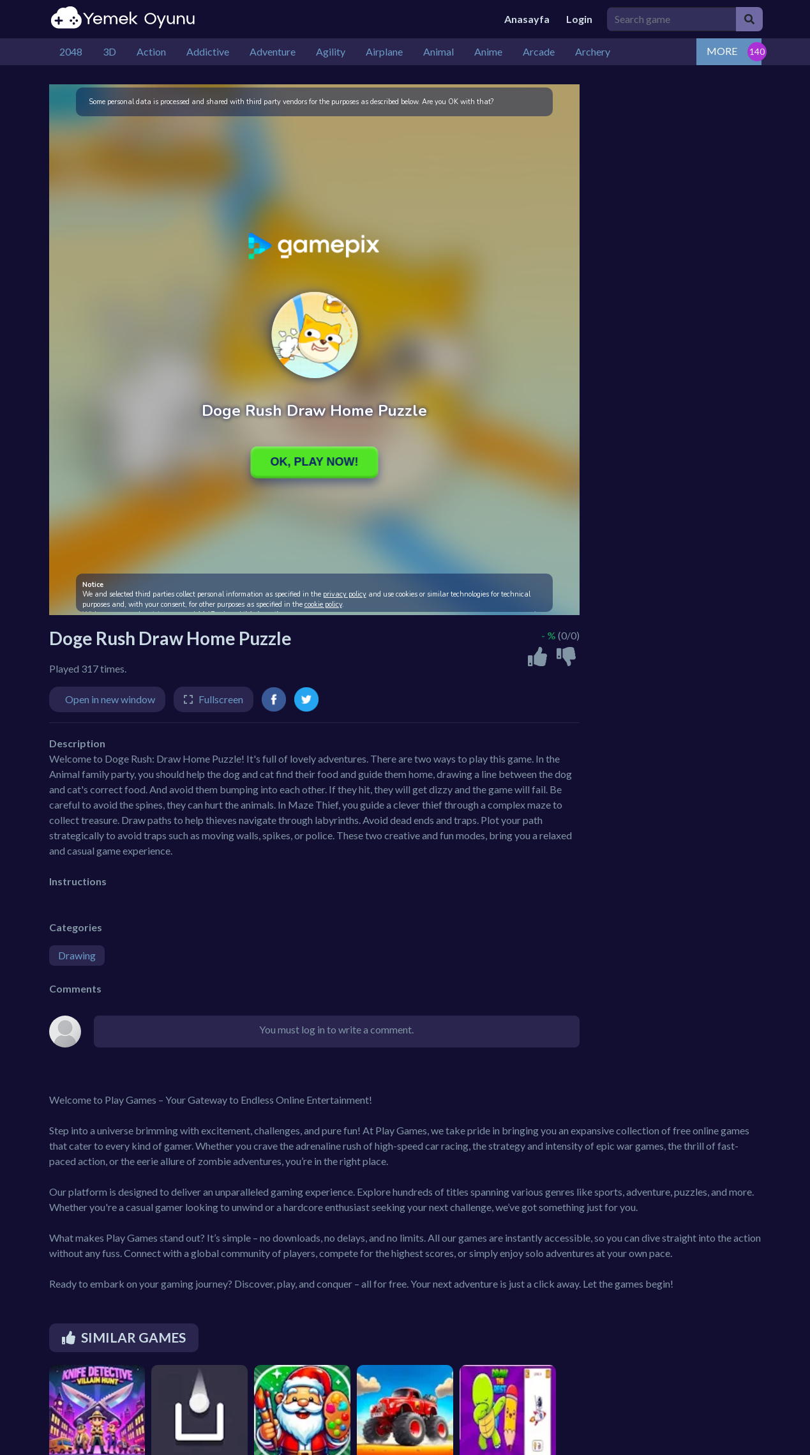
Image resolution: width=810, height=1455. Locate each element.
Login (579, 19)
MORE (722, 51)
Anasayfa (527, 19)
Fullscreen (221, 699)
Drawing (77, 955)
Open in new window (110, 699)
